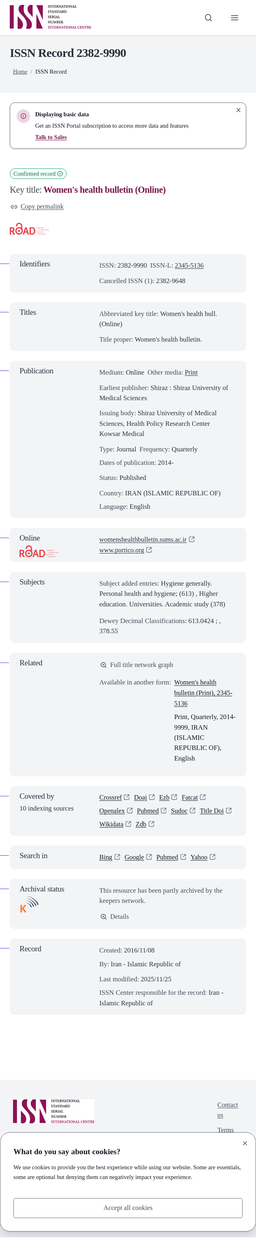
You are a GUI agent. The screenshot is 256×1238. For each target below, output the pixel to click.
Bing (105, 858)
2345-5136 (189, 266)
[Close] (245, 1143)
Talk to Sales (51, 137)
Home (20, 71)
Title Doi (213, 811)
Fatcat (191, 798)
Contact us (227, 1111)
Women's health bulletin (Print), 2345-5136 (204, 693)
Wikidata (111, 824)
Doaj (141, 798)
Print (191, 372)
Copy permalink (38, 207)
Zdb (141, 824)
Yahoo (200, 858)
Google (135, 858)
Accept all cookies (128, 1208)
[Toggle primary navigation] (234, 17)
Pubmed (149, 811)
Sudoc (180, 811)
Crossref (111, 798)
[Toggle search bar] (207, 17)
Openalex (112, 811)
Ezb (165, 798)
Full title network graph (137, 665)
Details (114, 917)
